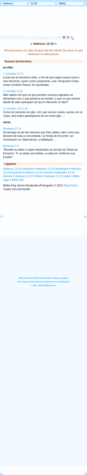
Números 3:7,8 (12, 128)
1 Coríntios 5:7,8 (13, 73)
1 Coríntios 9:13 (12, 91)
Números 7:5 (11, 145)
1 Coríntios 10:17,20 (15, 108)
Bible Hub (18, 179)
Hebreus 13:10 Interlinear (18, 168)
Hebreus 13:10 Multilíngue (52, 168)
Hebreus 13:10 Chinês (28, 176)
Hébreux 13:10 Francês (39, 172)
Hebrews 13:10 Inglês (58, 176)
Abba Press (71, 185)
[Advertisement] (43, 216)
